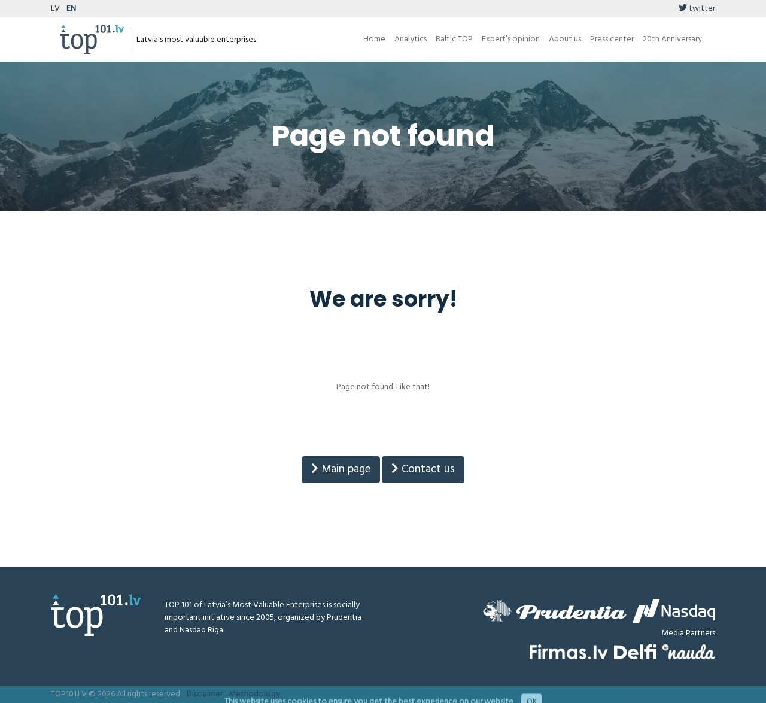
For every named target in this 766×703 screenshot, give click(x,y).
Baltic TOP (454, 39)
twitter (697, 9)
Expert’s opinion (511, 39)
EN (71, 8)
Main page (340, 469)
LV (55, 8)
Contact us (423, 469)
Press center (612, 39)
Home (374, 39)
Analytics (410, 39)
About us (565, 39)
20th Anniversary (672, 39)
